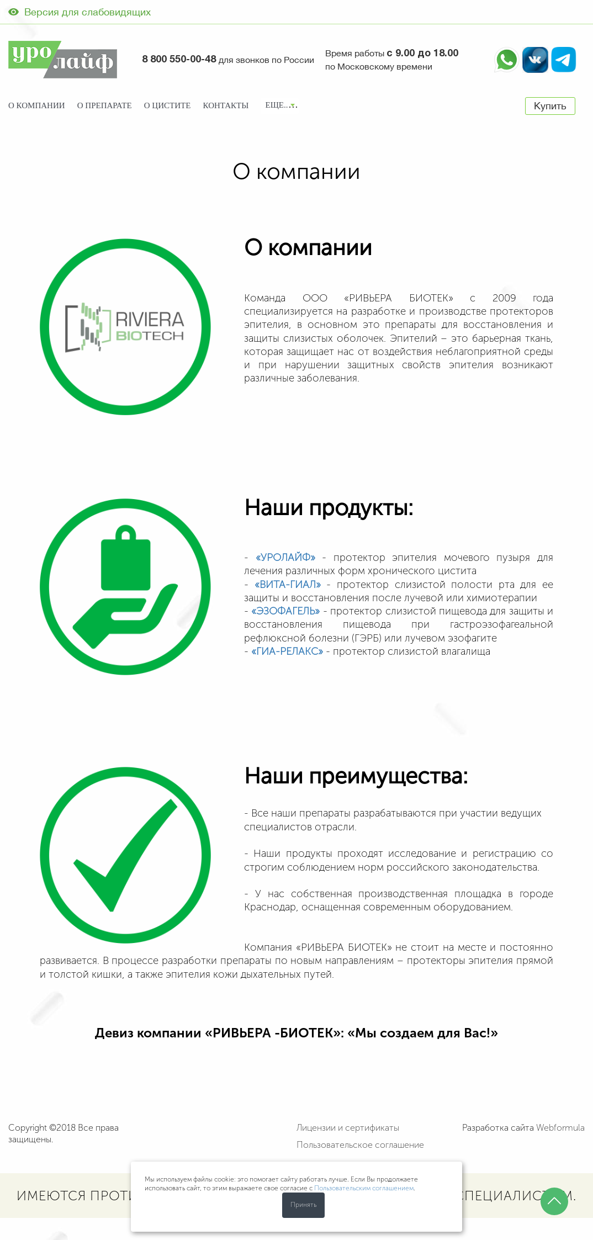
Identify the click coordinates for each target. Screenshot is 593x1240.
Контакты (226, 105)
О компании (36, 105)
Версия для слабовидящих (79, 12)
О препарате (104, 105)
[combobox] (280, 106)
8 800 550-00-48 (179, 60)
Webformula (560, 1127)
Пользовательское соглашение (360, 1145)
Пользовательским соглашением (364, 1188)
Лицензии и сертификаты (347, 1127)
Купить (550, 106)
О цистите (167, 105)
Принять (303, 1205)
